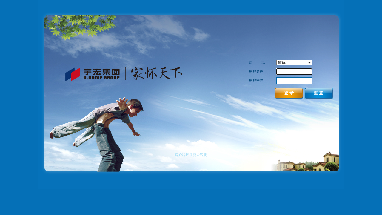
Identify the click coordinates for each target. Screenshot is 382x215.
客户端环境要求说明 (191, 155)
